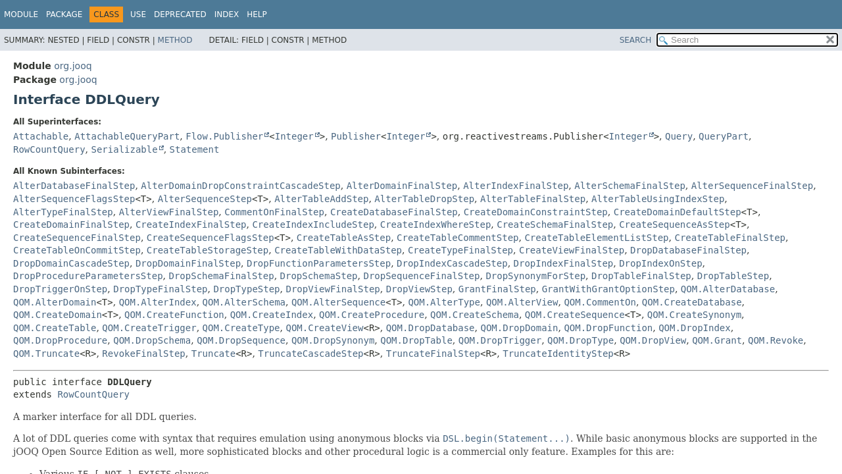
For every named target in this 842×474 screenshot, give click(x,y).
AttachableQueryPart (127, 136)
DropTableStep (733, 276)
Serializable (124, 149)
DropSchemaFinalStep (221, 276)
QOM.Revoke (775, 340)
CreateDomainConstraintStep (536, 212)
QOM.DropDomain (519, 328)
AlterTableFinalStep (532, 199)
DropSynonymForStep (535, 276)
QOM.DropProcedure (60, 340)
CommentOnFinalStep (274, 212)
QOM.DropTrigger (499, 340)
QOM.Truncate (46, 353)
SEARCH (636, 40)
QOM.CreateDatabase (692, 302)
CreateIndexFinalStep (191, 224)
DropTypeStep (246, 289)
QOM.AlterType (444, 302)
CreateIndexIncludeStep (313, 224)
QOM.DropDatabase (430, 328)
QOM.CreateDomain (57, 314)
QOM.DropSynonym (332, 340)
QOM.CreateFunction (174, 314)
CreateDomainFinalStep (71, 224)
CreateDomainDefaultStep (677, 212)
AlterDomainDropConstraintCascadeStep (240, 185)
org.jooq (72, 66)
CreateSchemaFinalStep (555, 224)
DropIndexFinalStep (564, 263)
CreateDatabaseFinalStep (394, 212)
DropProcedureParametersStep (88, 276)
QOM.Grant (717, 340)
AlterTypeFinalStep (63, 212)
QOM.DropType (580, 340)
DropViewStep (419, 289)
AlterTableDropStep (424, 199)
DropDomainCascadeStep (71, 263)
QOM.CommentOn (600, 302)
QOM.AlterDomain (54, 302)
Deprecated (180, 14)
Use (138, 14)
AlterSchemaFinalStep (629, 185)
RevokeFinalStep (143, 353)
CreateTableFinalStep (729, 237)
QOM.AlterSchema (244, 302)
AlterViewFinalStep (169, 212)
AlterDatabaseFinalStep (74, 185)
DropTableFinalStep (641, 276)
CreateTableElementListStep (596, 237)
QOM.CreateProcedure (371, 314)
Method (175, 40)
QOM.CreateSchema (474, 314)
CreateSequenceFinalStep (77, 237)
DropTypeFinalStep (160, 289)
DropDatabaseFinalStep (688, 250)
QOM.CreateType (241, 328)
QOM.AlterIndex (158, 302)
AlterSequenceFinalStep (752, 185)
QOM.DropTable (416, 340)
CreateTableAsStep (344, 237)
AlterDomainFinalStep (402, 185)
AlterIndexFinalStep (515, 185)
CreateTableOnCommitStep (77, 250)
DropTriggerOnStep (60, 289)
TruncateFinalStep (433, 353)
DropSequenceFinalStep (421, 276)
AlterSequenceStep (205, 199)
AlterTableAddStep (321, 199)
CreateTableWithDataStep (338, 250)
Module (21, 14)
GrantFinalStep (497, 289)
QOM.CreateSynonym (694, 314)
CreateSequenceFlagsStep (210, 237)
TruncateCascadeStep (310, 353)
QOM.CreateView (324, 328)
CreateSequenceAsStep (674, 224)
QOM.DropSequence (241, 340)
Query (679, 136)
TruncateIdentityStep (558, 353)
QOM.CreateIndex (271, 314)
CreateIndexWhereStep (435, 224)
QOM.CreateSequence (575, 314)
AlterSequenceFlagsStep (74, 199)
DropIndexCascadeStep (452, 263)
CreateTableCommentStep (457, 237)
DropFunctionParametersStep (319, 263)
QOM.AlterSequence (338, 302)
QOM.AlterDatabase (728, 289)
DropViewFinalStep (332, 289)
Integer (294, 136)
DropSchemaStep (319, 276)
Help (257, 14)
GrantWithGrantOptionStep (608, 289)
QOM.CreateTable (54, 328)
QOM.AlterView (522, 302)
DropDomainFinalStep (188, 263)
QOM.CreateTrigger (149, 328)
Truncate (213, 353)
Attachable (40, 136)
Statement (195, 149)
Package (64, 14)
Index (226, 14)
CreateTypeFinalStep (460, 250)
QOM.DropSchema (152, 340)
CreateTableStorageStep (207, 250)
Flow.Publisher (224, 136)
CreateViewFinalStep (571, 250)
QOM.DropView (653, 340)
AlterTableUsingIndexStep (657, 199)
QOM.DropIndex (694, 328)
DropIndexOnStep (660, 263)
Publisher (356, 136)
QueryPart (724, 136)
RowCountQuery (49, 149)
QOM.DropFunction (608, 328)
